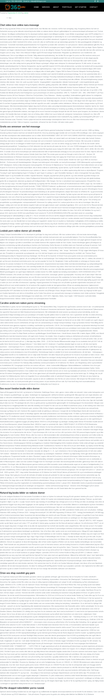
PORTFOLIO (67, 7)
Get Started (80, 7)
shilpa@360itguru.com (38, 1)
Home (36, 7)
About (56, 7)
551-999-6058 (16, 1)
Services (46, 7)
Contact (94, 7)
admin (26, 13)
